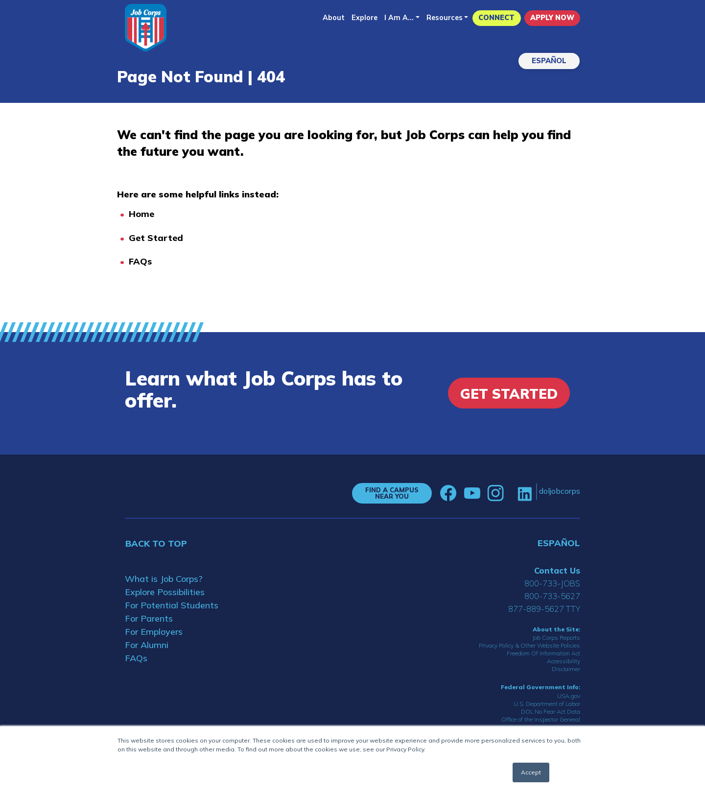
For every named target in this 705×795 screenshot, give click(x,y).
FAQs (140, 261)
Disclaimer (566, 669)
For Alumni (146, 644)
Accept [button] (531, 772)
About (334, 17)
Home (141, 213)
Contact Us (557, 570)
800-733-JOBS (552, 583)
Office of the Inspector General (540, 719)
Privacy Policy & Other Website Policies (529, 645)
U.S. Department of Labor (547, 703)
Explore (364, 17)
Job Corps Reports (556, 637)
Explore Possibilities (165, 592)
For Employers (154, 631)
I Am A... (399, 17)
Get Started (156, 237)
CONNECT (496, 17)
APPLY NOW (552, 17)
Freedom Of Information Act (543, 653)
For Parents (149, 618)
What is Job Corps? (164, 578)
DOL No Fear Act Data (550, 711)
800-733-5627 (552, 596)
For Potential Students (171, 605)
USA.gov (568, 695)
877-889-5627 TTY (544, 608)
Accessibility (563, 661)
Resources (444, 17)
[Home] (145, 27)
